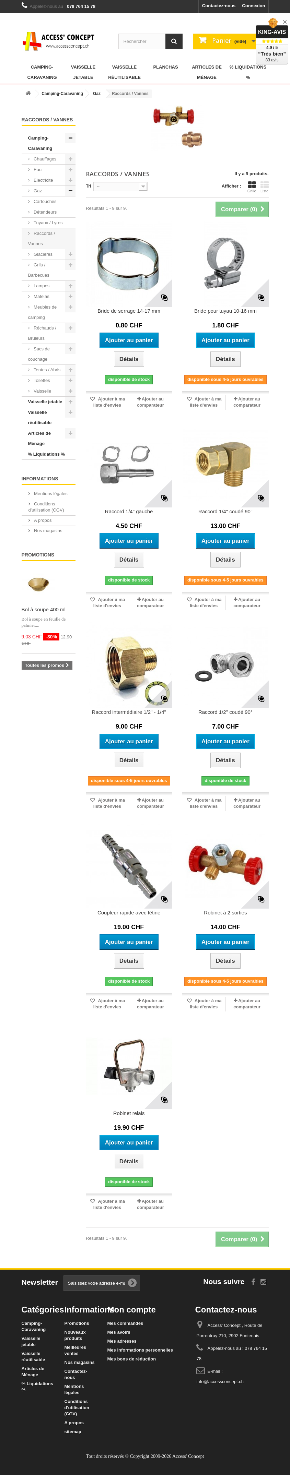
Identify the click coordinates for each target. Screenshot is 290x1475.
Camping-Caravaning (42, 72)
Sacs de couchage (39, 354)
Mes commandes (125, 1323)
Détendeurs (45, 212)
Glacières (43, 254)
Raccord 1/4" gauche (129, 511)
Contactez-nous (219, 5)
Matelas (41, 296)
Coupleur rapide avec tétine (128, 912)
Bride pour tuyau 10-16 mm (225, 311)
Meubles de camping (42, 312)
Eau (37, 169)
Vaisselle (42, 391)
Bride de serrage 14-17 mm (128, 311)
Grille (251, 187)
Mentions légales (50, 493)
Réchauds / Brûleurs (42, 333)
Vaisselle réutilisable (124, 72)
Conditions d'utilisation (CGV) (77, 1407)
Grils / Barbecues (38, 270)
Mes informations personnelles (140, 1350)
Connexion (253, 5)
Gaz (37, 190)
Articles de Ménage (207, 72)
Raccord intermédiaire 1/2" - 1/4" (129, 712)
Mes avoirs (118, 1332)
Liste (264, 187)
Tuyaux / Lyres (48, 222)
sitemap (73, 1431)
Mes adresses (122, 1341)
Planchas (165, 67)
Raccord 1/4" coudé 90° (225, 511)
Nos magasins (47, 530)
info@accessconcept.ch (220, 1381)
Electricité (43, 180)
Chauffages (45, 158)
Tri (88, 186)
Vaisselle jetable (83, 72)
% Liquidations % (248, 72)
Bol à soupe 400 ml (44, 609)
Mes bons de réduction (131, 1359)
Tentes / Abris (47, 369)
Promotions (38, 554)
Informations (40, 478)
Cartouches (45, 201)
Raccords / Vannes (41, 238)
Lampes (41, 285)
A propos (42, 520)
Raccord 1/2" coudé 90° (225, 712)
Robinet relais (129, 1113)
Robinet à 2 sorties (225, 912)
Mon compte (131, 1309)
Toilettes (41, 380)
